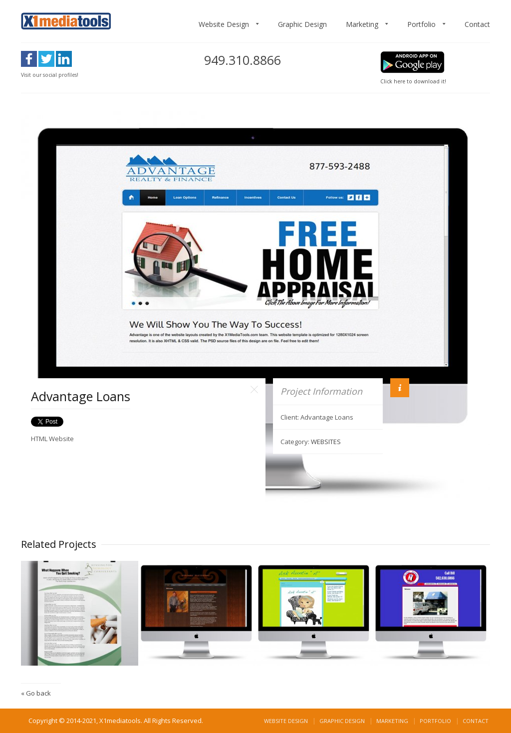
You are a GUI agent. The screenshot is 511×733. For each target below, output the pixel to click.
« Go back (36, 693)
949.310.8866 (242, 59)
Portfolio (421, 24)
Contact (477, 24)
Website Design (224, 24)
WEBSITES (326, 441)
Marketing (362, 24)
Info (399, 387)
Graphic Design (302, 24)
